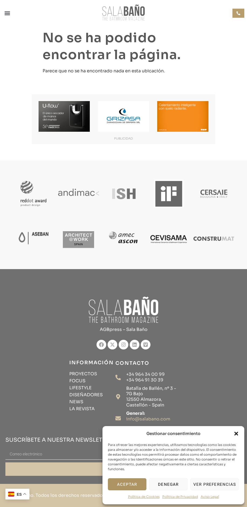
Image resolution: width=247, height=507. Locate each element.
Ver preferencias (214, 484)
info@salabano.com (148, 419)
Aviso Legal (210, 497)
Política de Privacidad (180, 497)
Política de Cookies (144, 497)
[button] (236, 433)
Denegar (168, 484)
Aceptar (127, 484)
